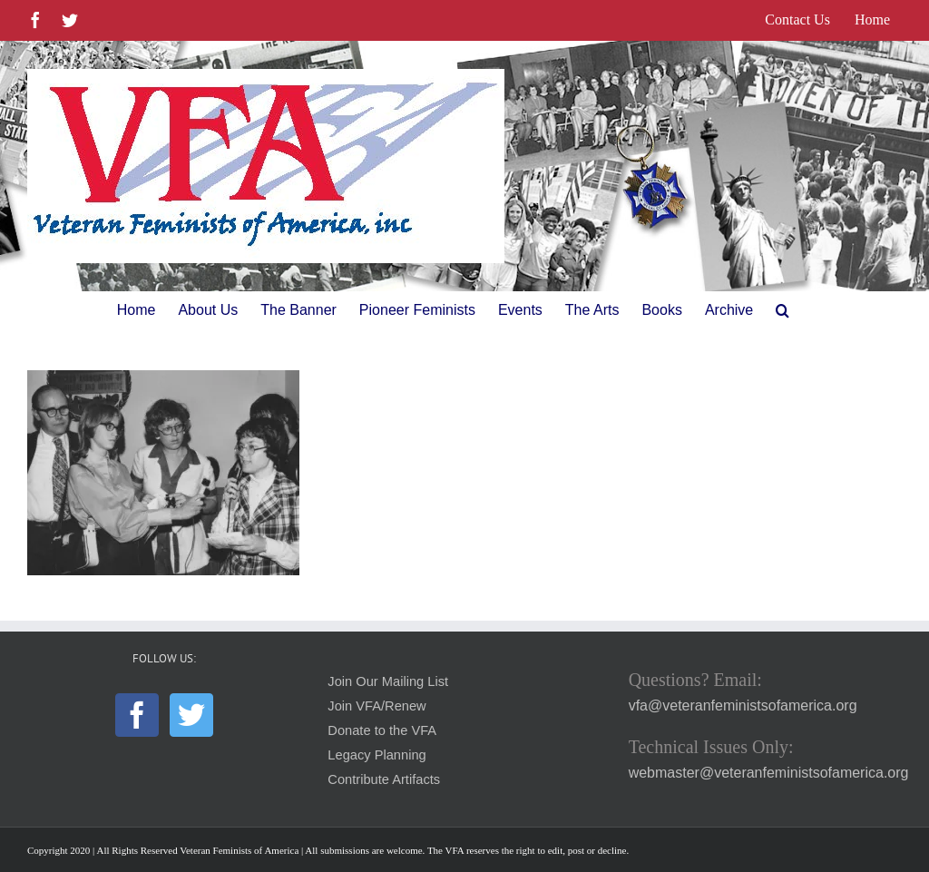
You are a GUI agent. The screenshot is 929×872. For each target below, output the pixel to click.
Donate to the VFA (382, 730)
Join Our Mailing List (388, 681)
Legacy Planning (376, 755)
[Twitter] (191, 715)
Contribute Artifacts (384, 779)
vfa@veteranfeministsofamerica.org (743, 705)
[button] (782, 310)
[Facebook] (137, 715)
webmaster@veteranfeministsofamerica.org (769, 772)
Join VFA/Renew (376, 706)
